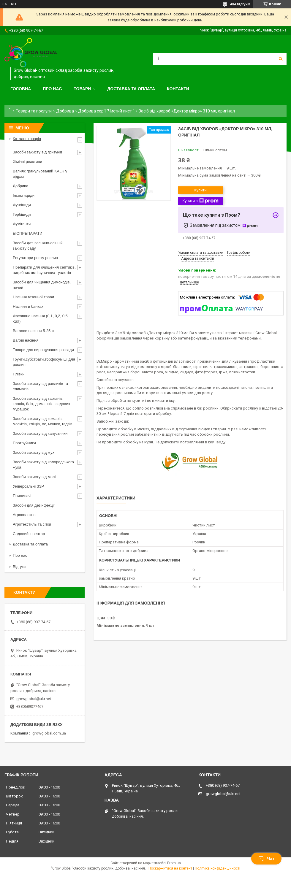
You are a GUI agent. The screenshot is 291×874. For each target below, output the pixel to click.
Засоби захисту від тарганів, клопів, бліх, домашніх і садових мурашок (41, 403)
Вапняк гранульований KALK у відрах (40, 174)
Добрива (65, 111)
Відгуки (19, 566)
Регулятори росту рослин (35, 258)
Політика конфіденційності (217, 868)
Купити (200, 190)
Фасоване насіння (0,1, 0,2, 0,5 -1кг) (40, 318)
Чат (266, 858)
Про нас (52, 88)
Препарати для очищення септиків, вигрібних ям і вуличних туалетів (44, 270)
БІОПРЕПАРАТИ (27, 233)
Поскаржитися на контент (170, 868)
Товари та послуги (34, 111)
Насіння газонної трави (33, 297)
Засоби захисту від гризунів (37, 152)
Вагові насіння (25, 340)
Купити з (200, 201)
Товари (82, 88)
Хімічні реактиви (27, 161)
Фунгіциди (22, 205)
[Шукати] (281, 59)
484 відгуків (240, 4)
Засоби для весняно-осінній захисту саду (38, 245)
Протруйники (24, 443)
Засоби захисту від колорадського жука (43, 464)
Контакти (178, 88)
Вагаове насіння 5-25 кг (34, 331)
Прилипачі (22, 496)
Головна (20, 88)
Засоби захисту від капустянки (40, 433)
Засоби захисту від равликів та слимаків (40, 386)
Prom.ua (174, 863)
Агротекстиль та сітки (32, 524)
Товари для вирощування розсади (43, 350)
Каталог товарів (27, 139)
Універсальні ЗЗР (28, 486)
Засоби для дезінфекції (34, 505)
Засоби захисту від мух (33, 452)
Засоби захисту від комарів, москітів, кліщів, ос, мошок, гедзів (42, 421)
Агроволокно (24, 515)
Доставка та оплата (131, 88)
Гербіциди (22, 214)
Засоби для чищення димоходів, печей (42, 285)
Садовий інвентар (29, 534)
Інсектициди (23, 195)
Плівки (19, 374)
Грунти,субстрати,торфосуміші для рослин (44, 362)
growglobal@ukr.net (33, 699)
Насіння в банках (28, 306)
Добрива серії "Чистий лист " (106, 111)
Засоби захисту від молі (34, 477)
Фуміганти (22, 224)
